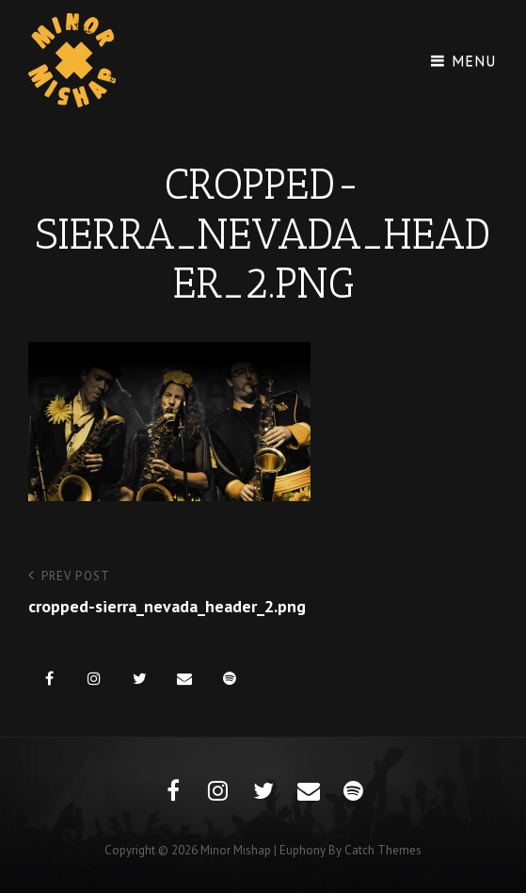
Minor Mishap (235, 850)
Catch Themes (383, 850)
